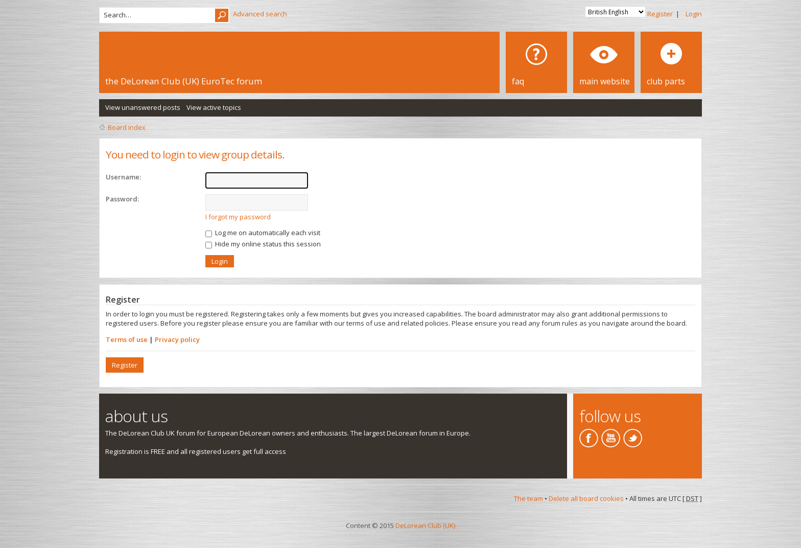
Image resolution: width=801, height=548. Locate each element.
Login (694, 13)
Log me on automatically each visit (262, 232)
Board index (127, 127)
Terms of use (127, 339)
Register (660, 13)
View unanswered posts (142, 107)
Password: (122, 198)
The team (528, 498)
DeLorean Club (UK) (425, 525)
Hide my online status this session (263, 243)
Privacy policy (177, 339)
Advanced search (260, 13)
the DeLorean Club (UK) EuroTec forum (183, 81)
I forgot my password (238, 216)
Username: (123, 176)
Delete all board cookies (586, 498)
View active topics (213, 107)
